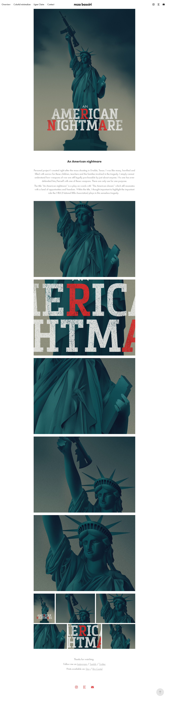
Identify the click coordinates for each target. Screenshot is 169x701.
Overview (6, 4)
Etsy (88, 668)
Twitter (102, 664)
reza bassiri (83, 4)
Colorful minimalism (22, 4)
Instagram (82, 664)
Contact (50, 4)
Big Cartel (97, 668)
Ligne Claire (39, 4)
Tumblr (93, 664)
